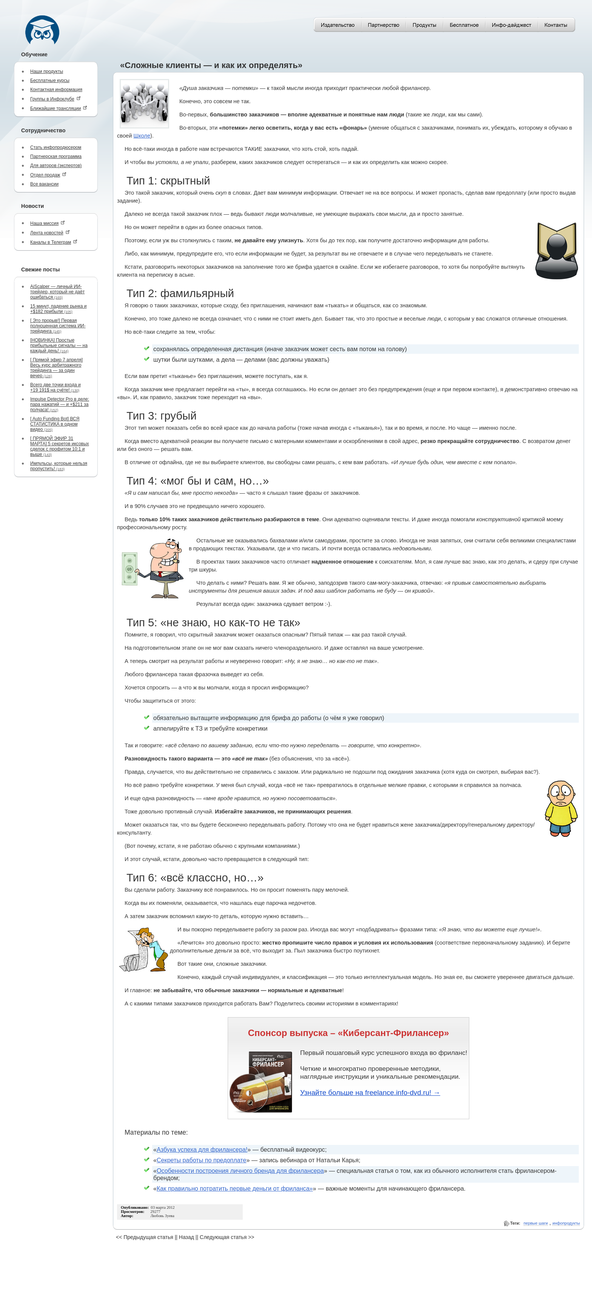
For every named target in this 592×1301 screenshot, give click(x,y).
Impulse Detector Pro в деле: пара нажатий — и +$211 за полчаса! (59, 404)
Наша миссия (47, 223)
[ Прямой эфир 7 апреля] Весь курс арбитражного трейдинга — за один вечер (56, 367)
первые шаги (536, 1223)
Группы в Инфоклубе (55, 99)
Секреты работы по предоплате (202, 1160)
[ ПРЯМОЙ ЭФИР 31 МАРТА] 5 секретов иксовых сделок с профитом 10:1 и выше (59, 446)
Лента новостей (50, 232)
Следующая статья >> (227, 1237)
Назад (186, 1237)
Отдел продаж (48, 175)
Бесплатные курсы (49, 80)
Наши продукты (46, 71)
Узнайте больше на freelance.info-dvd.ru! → (370, 1093)
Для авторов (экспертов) (56, 165)
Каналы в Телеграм (53, 242)
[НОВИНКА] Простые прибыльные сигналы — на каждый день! (59, 345)
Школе (142, 136)
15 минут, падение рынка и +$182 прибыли (58, 309)
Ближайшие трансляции (58, 108)
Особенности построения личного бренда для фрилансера (240, 1170)
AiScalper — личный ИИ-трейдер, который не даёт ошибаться (57, 292)
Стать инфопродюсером (55, 147)
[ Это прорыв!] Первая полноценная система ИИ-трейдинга (58, 326)
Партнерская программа (56, 156)
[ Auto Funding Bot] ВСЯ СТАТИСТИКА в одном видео (54, 424)
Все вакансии (44, 184)
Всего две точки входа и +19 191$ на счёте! (55, 387)
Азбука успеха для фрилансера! (202, 1149)
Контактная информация (56, 89)
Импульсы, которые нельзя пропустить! (58, 466)
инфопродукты (566, 1223)
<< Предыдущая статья (144, 1237)
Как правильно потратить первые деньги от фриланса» (235, 1188)
